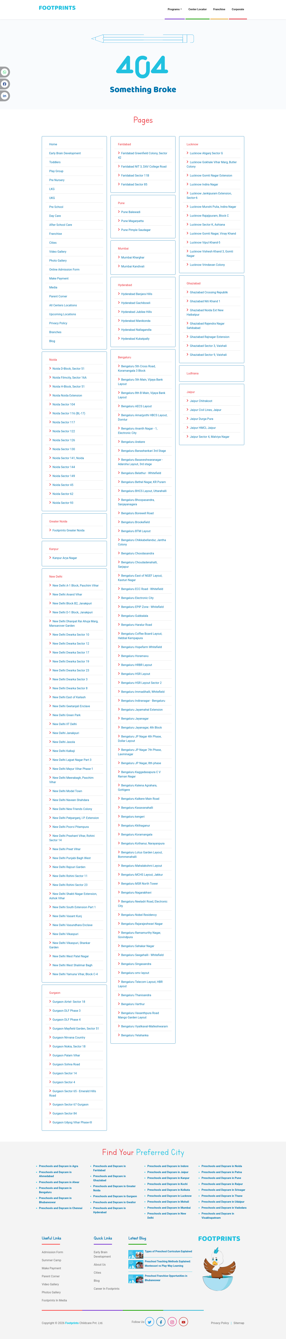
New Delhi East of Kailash (69, 697)
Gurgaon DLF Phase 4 (67, 1019)
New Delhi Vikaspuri (65, 934)
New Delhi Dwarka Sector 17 (71, 652)
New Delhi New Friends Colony (72, 809)
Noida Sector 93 (63, 503)
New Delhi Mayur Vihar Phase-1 (73, 769)
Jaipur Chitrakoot (201, 401)
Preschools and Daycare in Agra (58, 1166)
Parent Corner (58, 296)
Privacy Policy (58, 323)
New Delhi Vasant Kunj (67, 916)
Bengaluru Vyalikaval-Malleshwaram (144, 1026)
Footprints (72, 1323)
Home (53, 144)
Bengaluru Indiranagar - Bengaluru (143, 700)
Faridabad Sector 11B (135, 175)
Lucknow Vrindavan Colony (207, 265)
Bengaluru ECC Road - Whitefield (142, 589)
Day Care (55, 216)
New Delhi (55, 576)
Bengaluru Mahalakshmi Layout (141, 865)
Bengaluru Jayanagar (135, 718)
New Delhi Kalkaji (64, 751)
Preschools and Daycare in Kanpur (168, 1178)
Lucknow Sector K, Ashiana (207, 224)
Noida (53, 359)
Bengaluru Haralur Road (136, 625)
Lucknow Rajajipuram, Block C (209, 215)
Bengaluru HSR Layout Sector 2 (141, 683)
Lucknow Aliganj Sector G (206, 153)
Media (53, 287)
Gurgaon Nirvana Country (69, 1037)
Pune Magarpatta (132, 221)
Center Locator (197, 9)
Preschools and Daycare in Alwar (59, 1182)
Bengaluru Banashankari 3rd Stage (143, 451)
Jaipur (191, 392)
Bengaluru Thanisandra (136, 995)
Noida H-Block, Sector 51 (69, 386)
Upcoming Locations (62, 314)
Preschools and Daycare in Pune (221, 1178)
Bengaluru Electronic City (137, 598)
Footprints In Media (54, 1300)
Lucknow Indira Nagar (204, 184)
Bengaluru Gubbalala (134, 616)
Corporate (238, 9)
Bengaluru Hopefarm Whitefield (141, 647)
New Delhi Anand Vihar (67, 594)
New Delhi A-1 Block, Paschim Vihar (76, 585)
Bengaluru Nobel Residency (139, 915)
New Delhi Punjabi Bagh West (72, 858)
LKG (52, 189)
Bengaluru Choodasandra (137, 553)
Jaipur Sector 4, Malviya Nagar (209, 436)
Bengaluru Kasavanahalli (137, 807)
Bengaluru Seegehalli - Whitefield (142, 955)
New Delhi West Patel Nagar (71, 956)
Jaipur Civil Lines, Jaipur (205, 410)
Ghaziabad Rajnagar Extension (209, 337)
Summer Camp (51, 1260)
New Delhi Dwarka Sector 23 (71, 670)
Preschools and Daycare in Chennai (60, 1208)
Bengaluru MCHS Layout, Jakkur (142, 874)
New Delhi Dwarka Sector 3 (70, 679)
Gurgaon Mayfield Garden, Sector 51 (76, 1028)
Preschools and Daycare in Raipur (222, 1184)
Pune (121, 203)
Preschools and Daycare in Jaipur (167, 1172)
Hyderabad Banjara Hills (136, 294)
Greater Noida (58, 521)
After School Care (60, 225)
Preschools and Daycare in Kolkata (168, 1190)
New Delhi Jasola (64, 742)
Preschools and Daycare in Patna (222, 1172)
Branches (55, 332)
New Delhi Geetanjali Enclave (71, 706)
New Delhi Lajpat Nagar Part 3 (72, 760)
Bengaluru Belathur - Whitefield (141, 473)
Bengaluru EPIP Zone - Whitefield (142, 607)
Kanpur (54, 549)
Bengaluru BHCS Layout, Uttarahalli (144, 491)
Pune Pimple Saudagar (136, 230)
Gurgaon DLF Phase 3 (67, 1010)
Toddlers (55, 162)
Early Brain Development (65, 153)
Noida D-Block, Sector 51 (69, 368)
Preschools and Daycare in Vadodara (224, 1207)
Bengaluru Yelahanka (134, 1035)
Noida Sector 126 (64, 440)
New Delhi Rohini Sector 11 (70, 876)
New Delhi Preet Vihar (67, 849)
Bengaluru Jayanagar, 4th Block (141, 727)
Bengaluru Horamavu (134, 656)
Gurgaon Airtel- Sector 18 (69, 1001)
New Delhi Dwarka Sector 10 (71, 634)
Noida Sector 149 (64, 476)
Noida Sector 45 (63, 485)
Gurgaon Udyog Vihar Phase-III (72, 1122)
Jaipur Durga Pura (201, 419)
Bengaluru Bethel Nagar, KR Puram (143, 482)
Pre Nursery (56, 180)
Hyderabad (125, 285)
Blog (52, 341)
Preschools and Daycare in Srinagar (223, 1190)
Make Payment (59, 278)
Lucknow (192, 144)
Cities (53, 242)
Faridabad (124, 144)
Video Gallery (57, 251)
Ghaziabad (193, 283)
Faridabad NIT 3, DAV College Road (144, 166)
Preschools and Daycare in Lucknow (169, 1196)
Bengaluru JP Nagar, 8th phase (141, 763)
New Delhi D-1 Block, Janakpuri (73, 612)
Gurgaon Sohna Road (66, 1064)
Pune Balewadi (130, 212)
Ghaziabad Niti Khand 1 (205, 301)
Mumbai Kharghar (132, 257)
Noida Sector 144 (64, 467)
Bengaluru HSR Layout (135, 674)
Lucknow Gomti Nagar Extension (211, 175)
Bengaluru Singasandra (136, 964)
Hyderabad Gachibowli (135, 303)
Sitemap (238, 1323)
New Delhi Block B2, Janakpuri (72, 603)
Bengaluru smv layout (135, 973)
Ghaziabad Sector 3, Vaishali (208, 346)
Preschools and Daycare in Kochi (167, 1184)
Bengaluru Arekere (133, 442)
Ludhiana (192, 373)
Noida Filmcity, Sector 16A (70, 377)
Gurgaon (54, 993)
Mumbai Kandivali (132, 266)
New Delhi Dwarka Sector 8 (70, 688)
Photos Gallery (51, 1292)
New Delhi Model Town (67, 791)
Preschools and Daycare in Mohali (168, 1201)
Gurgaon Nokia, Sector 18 (69, 1046)
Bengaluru (124, 357)
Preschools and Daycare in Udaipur (223, 1201)
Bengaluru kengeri (133, 816)
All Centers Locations (63, 305)
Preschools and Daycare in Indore (167, 1166)
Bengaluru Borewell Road (137, 513)
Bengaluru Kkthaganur (135, 825)
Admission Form (52, 1252)
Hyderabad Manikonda (135, 321)
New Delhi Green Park (67, 715)
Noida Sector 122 (64, 431)
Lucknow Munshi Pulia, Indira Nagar (213, 206)
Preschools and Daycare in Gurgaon (115, 1196)
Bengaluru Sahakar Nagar (137, 946)
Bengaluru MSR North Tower (139, 883)
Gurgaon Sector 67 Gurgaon (70, 1104)
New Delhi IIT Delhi (65, 724)
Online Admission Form (64, 269)
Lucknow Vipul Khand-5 (205, 242)
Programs (174, 9)
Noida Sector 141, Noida (68, 458)
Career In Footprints (106, 1288)
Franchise (219, 9)
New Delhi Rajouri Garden (69, 867)
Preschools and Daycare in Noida (222, 1166)
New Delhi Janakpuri (66, 733)
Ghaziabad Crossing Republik (209, 292)
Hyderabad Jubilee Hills (136, 312)
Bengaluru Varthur (133, 1004)
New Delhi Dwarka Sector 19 (71, 661)
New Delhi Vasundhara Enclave (72, 925)
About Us (100, 1264)
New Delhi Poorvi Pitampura (71, 827)
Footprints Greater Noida (68, 530)
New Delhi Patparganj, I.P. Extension (76, 818)
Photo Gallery (58, 260)
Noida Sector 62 (63, 494)
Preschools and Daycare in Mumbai (169, 1207)
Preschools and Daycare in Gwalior (114, 1202)
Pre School (56, 207)
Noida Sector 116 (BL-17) (69, 413)
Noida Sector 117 (64, 422)
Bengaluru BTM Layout (136, 531)
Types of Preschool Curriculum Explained (168, 1251)
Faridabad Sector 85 (134, 184)
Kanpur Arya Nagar (65, 558)
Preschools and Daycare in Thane (222, 1196)
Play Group (56, 171)
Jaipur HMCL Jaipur (203, 428)
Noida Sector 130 (64, 449)
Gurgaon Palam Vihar (66, 1055)
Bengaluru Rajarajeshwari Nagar (142, 924)
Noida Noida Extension (67, 395)
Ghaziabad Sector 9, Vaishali (208, 355)
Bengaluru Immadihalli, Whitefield (143, 692)
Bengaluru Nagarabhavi (136, 892)
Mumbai (123, 248)
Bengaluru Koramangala (136, 834)
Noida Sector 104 (64, 404)
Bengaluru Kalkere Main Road (140, 798)
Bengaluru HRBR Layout (136, 665)
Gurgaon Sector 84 (65, 1113)
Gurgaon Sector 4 (64, 1082)
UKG (52, 198)
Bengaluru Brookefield (135, 522)
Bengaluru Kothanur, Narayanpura (143, 843)
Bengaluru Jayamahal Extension (142, 709)
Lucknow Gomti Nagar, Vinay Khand (213, 233)
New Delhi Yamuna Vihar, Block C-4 (75, 974)
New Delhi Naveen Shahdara (71, 800)
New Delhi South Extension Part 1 (74, 907)
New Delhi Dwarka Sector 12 (71, 643)
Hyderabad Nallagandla (136, 330)
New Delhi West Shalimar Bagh (72, 965)
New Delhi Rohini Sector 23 (70, 885)
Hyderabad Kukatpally (135, 338)
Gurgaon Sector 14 (65, 1073)
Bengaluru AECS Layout (136, 406)
